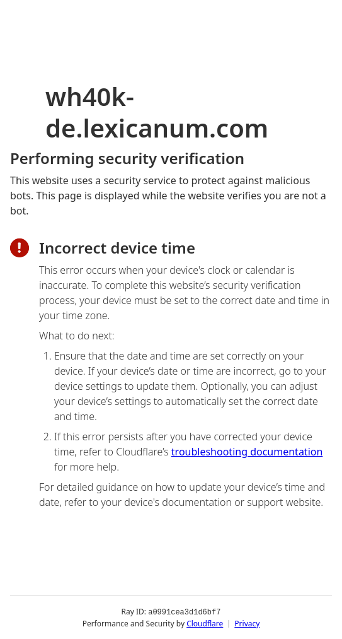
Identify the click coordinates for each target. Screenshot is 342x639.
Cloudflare (204, 623)
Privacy (246, 623)
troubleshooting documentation (247, 452)
